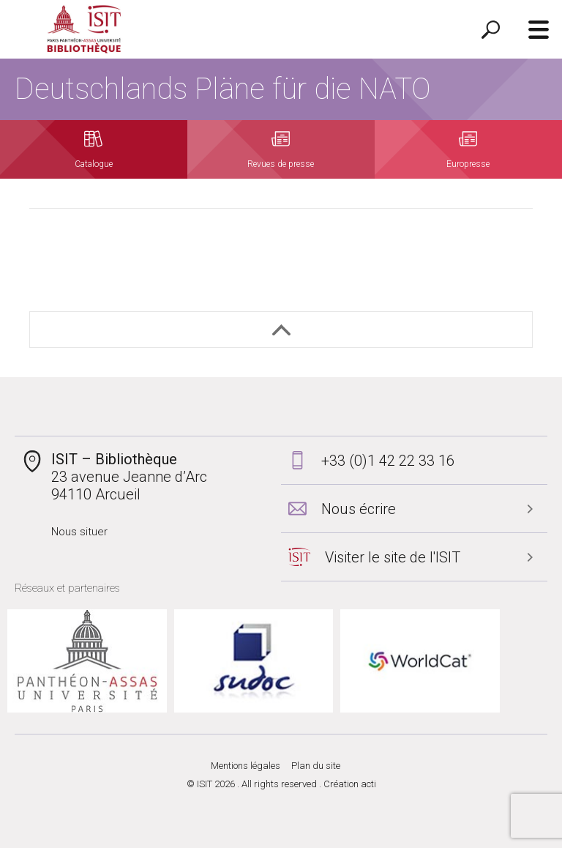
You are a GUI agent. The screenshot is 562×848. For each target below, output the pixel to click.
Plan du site (315, 765)
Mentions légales (245, 765)
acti (368, 783)
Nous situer (79, 531)
